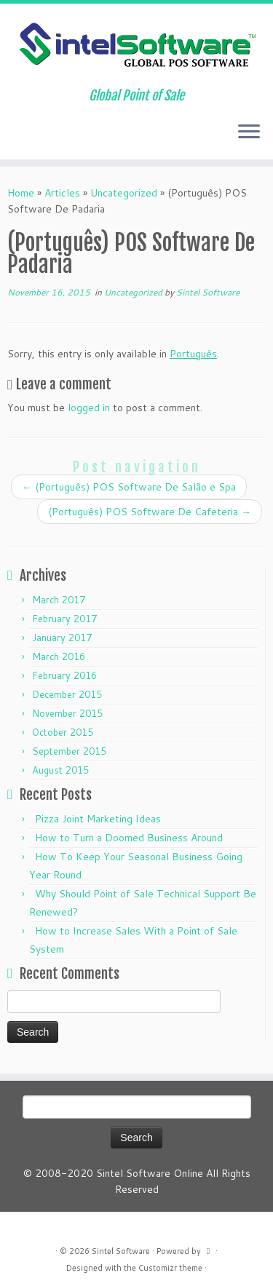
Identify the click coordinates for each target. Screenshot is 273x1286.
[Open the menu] (249, 133)
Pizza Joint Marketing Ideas (98, 818)
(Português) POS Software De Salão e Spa (129, 487)
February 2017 (64, 618)
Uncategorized (123, 193)
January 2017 (62, 637)
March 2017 (58, 599)
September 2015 (69, 751)
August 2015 (60, 770)
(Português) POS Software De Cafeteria (149, 511)
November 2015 (67, 713)
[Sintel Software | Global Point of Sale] (136, 46)
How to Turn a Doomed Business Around (129, 837)
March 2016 (58, 656)
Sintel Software (208, 292)
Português (193, 353)
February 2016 (64, 675)
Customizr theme (170, 1268)
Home (20, 193)
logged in (89, 407)
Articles (62, 193)
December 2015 (67, 694)
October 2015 (62, 732)
